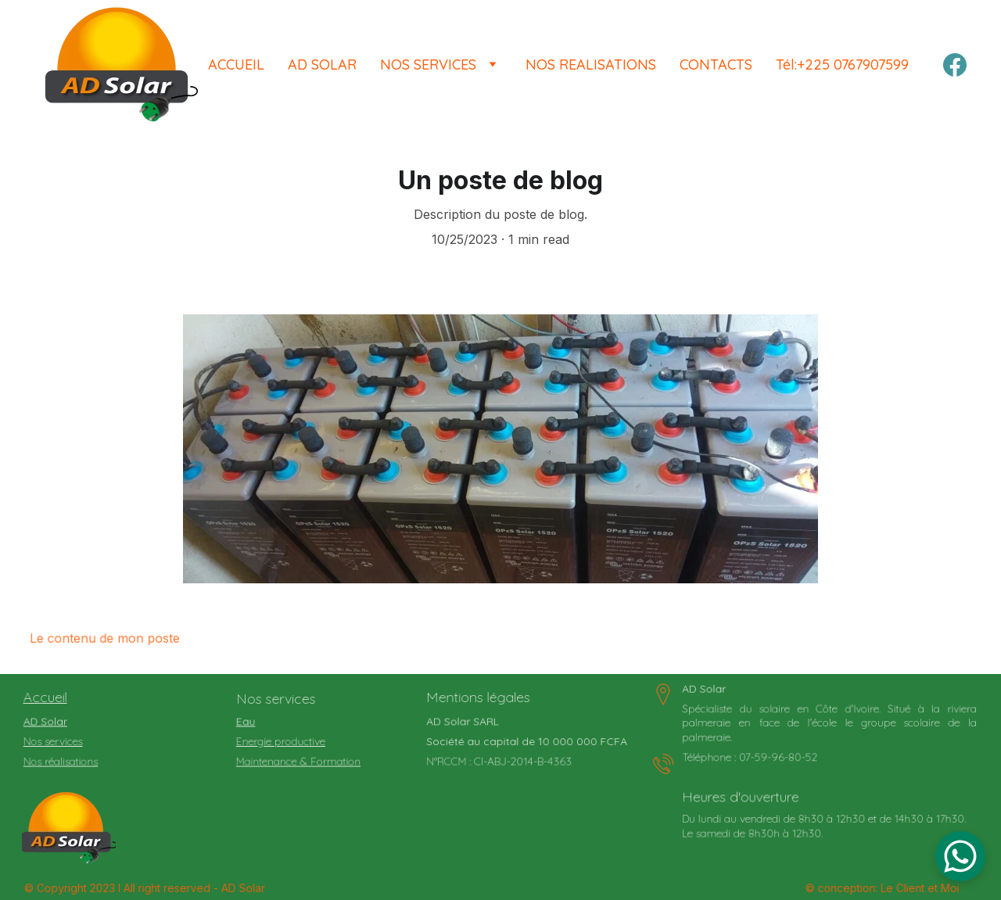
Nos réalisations (63, 760)
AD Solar (48, 722)
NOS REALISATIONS (591, 65)
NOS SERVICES (428, 65)
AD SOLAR (322, 65)
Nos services (55, 741)
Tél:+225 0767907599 (842, 65)
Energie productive (282, 741)
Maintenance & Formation (299, 760)
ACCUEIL (236, 65)
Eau (248, 722)
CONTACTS (716, 65)
